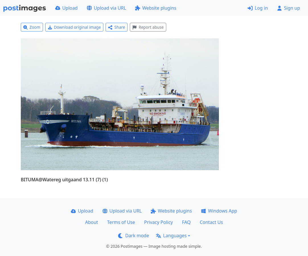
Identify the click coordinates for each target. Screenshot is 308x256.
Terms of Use (121, 222)
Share (116, 27)
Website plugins (155, 8)
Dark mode (133, 235)
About (91, 222)
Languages (171, 235)
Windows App (219, 211)
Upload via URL (106, 8)
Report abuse (147, 27)
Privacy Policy (158, 222)
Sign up (288, 8)
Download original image (74, 27)
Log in (258, 8)
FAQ (186, 222)
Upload (66, 8)
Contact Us (211, 222)
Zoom (31, 27)
